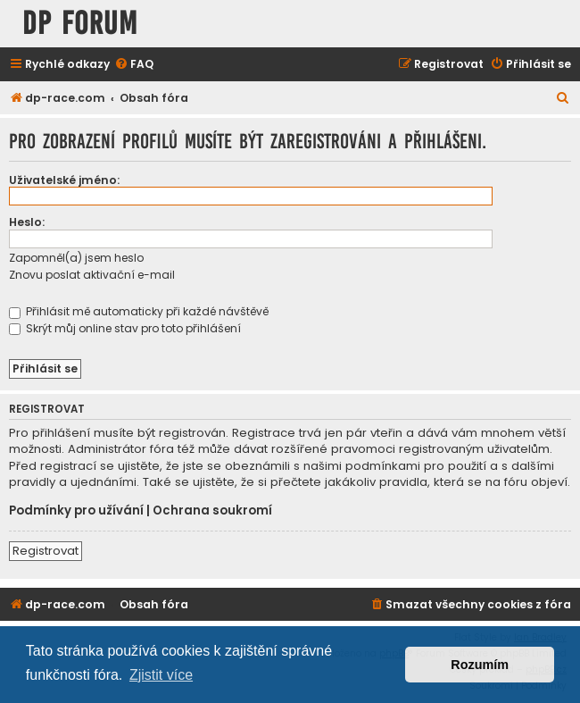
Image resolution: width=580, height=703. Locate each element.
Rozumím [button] (480, 664)
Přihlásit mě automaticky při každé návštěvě (139, 311)
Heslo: (27, 222)
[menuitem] (133, 65)
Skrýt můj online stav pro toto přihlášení (125, 328)
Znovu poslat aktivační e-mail (92, 274)
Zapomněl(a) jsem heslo (76, 257)
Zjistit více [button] (161, 674)
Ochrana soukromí (212, 511)
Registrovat (45, 550)
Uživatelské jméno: (64, 180)
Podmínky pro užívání (76, 511)
